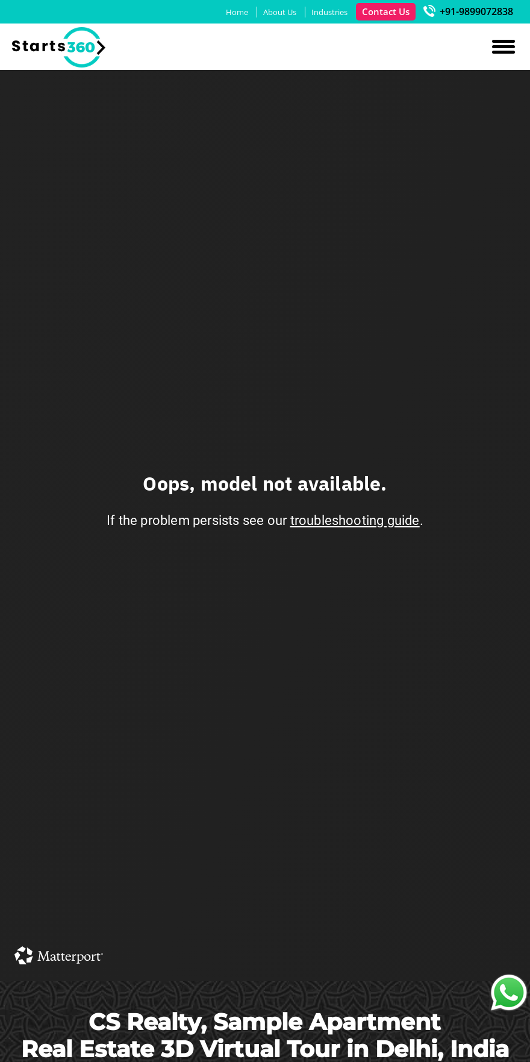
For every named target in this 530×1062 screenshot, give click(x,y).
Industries (329, 12)
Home (237, 12)
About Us (279, 12)
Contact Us (386, 11)
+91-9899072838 (468, 11)
